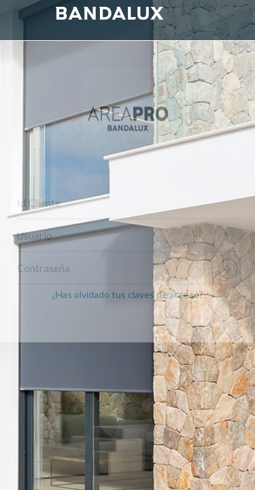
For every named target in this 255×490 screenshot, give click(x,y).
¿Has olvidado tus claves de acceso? (127, 294)
